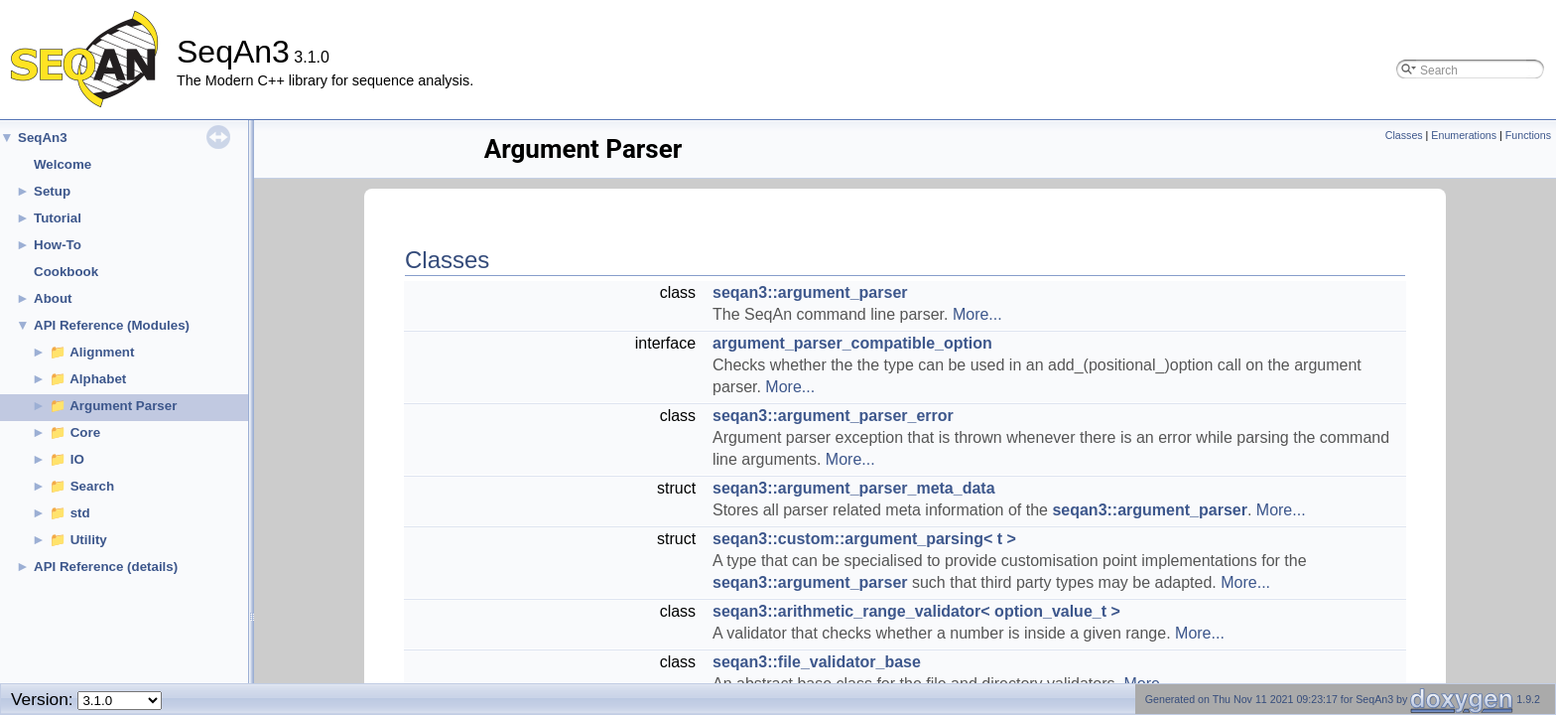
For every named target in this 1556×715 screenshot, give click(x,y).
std (80, 512)
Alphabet (97, 378)
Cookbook (66, 271)
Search (92, 486)
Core (85, 432)
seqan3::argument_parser (810, 292)
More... (977, 314)
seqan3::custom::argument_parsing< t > (864, 538)
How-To (57, 244)
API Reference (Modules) (112, 325)
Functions (1528, 135)
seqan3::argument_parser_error (833, 415)
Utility (88, 539)
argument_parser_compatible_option (852, 343)
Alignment (101, 352)
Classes (1404, 135)
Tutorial (57, 218)
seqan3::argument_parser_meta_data (854, 488)
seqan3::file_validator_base (817, 661)
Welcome (62, 164)
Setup (52, 191)
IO (77, 459)
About (53, 298)
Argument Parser (123, 405)
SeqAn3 (42, 137)
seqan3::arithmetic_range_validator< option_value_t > (916, 611)
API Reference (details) (106, 566)
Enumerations (1463, 135)
